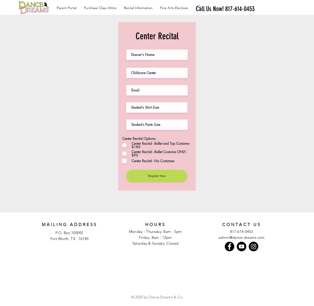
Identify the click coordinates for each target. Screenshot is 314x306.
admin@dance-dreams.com (242, 237)
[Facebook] (229, 246)
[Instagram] (253, 246)
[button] (174, 8)
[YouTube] (241, 246)
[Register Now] (156, 176)
